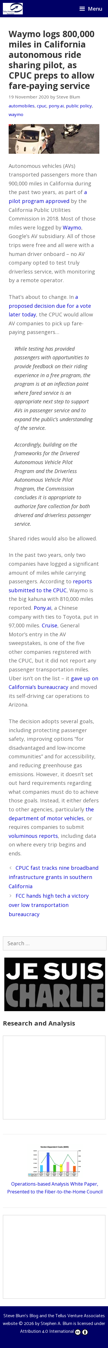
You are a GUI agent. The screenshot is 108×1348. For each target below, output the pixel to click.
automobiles (22, 106)
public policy (79, 106)
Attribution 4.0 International (54, 1331)
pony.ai (56, 106)
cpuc (41, 106)
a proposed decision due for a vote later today (50, 305)
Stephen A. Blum (56, 1324)
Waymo (72, 227)
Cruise (49, 625)
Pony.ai (42, 607)
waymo (16, 114)
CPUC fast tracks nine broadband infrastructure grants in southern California (53, 877)
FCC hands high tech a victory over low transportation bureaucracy (49, 905)
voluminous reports (33, 835)
